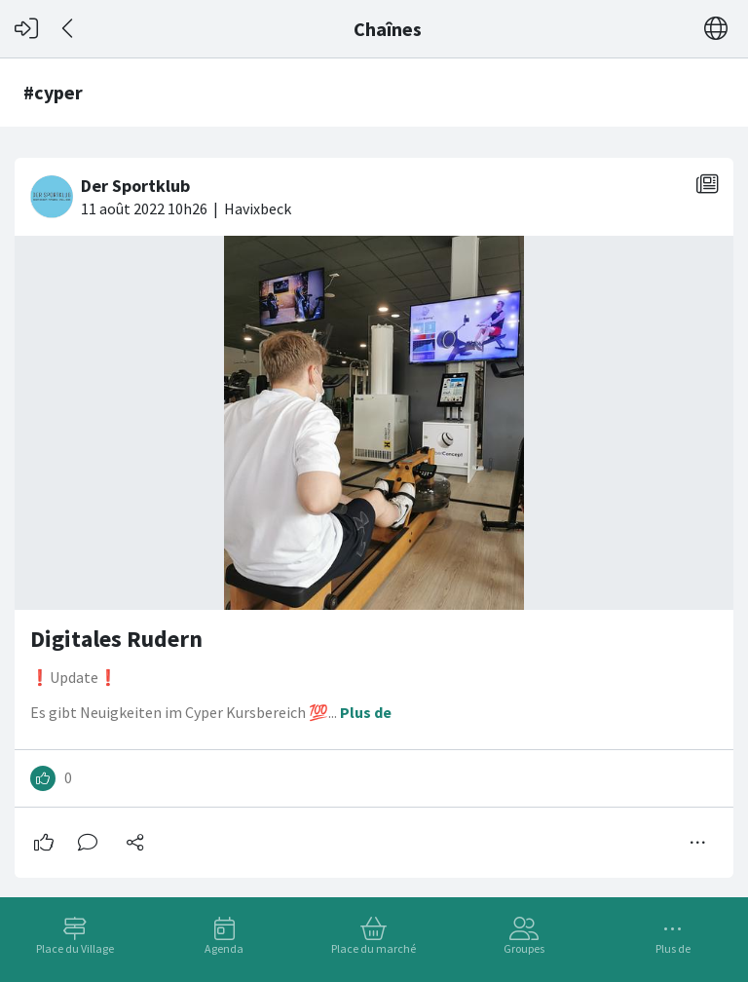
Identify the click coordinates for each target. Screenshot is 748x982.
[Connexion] (26, 28)
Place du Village (75, 948)
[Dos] (69, 28)
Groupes (524, 948)
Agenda (224, 948)
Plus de (673, 948)
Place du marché (373, 948)
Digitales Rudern (116, 638)
